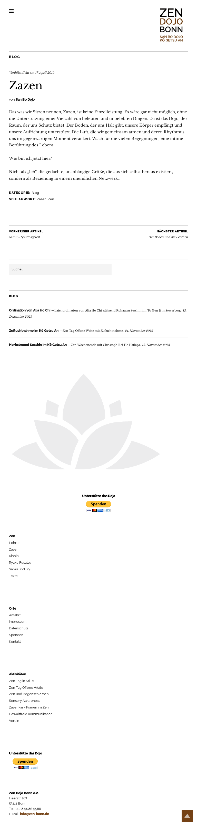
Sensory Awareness (24, 701)
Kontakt (15, 642)
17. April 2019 (44, 72)
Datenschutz (18, 628)
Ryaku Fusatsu (20, 562)
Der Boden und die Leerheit (168, 234)
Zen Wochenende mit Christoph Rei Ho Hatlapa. (75, 345)
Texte (13, 576)
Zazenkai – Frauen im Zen (29, 707)
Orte (12, 608)
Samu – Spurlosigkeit (26, 234)
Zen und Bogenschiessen (29, 694)
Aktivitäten (17, 674)
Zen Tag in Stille (21, 681)
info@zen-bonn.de (34, 814)
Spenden (16, 635)
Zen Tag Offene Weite (26, 687)
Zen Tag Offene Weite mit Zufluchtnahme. (66, 331)
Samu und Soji (20, 569)
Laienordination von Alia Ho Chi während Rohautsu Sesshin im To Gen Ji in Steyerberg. (95, 310)
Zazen (41, 199)
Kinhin (14, 556)
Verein (14, 721)
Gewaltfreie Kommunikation (31, 714)
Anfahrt (15, 615)
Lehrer (14, 543)
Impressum (17, 621)
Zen (51, 199)
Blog (14, 57)
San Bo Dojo (25, 99)
